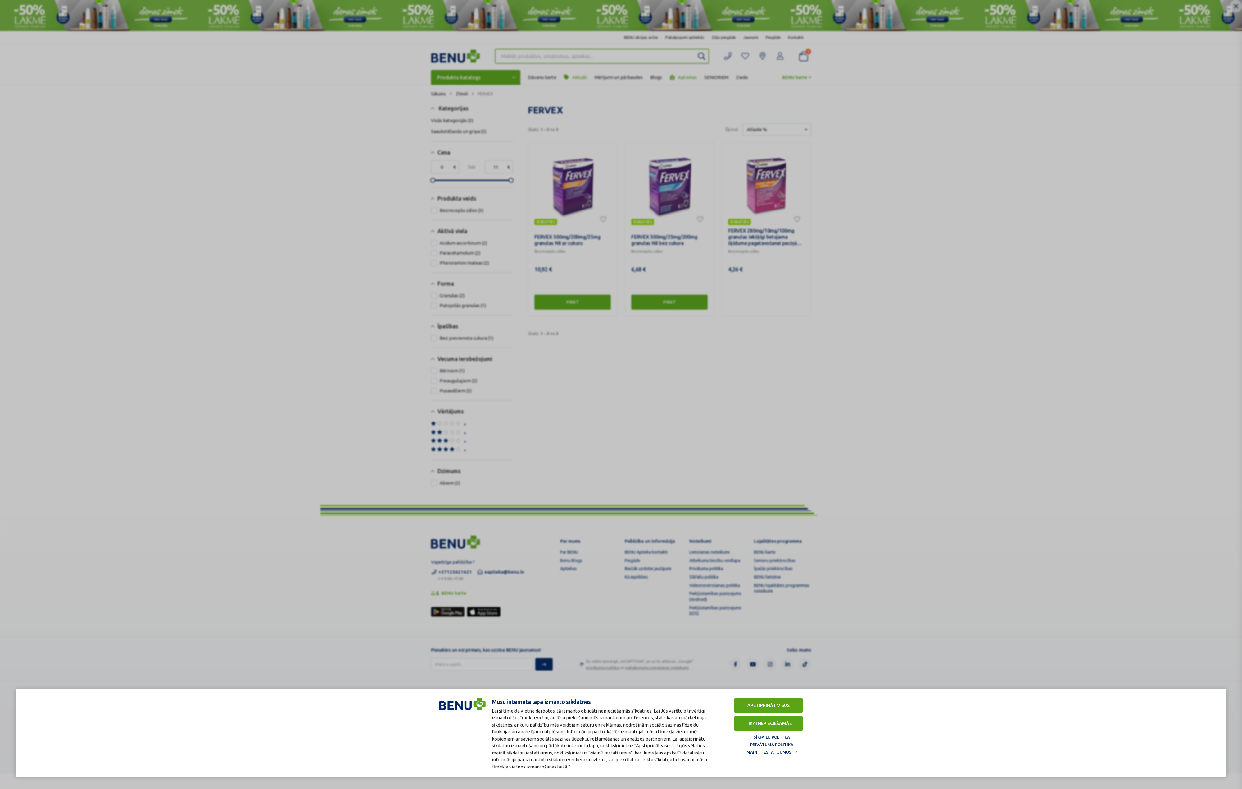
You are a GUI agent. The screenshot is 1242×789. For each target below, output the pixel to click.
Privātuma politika (771, 744)
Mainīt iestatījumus (768, 752)
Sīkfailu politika (772, 737)
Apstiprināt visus (768, 705)
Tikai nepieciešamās (769, 723)
